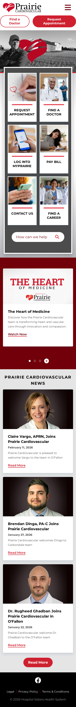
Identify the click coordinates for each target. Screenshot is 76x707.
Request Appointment (54, 21)
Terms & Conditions (55, 691)
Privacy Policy (28, 691)
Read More (38, 662)
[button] (30, 361)
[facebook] (38, 680)
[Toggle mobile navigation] (68, 8)
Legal (10, 691)
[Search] (57, 237)
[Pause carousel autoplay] (46, 361)
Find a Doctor (14, 21)
